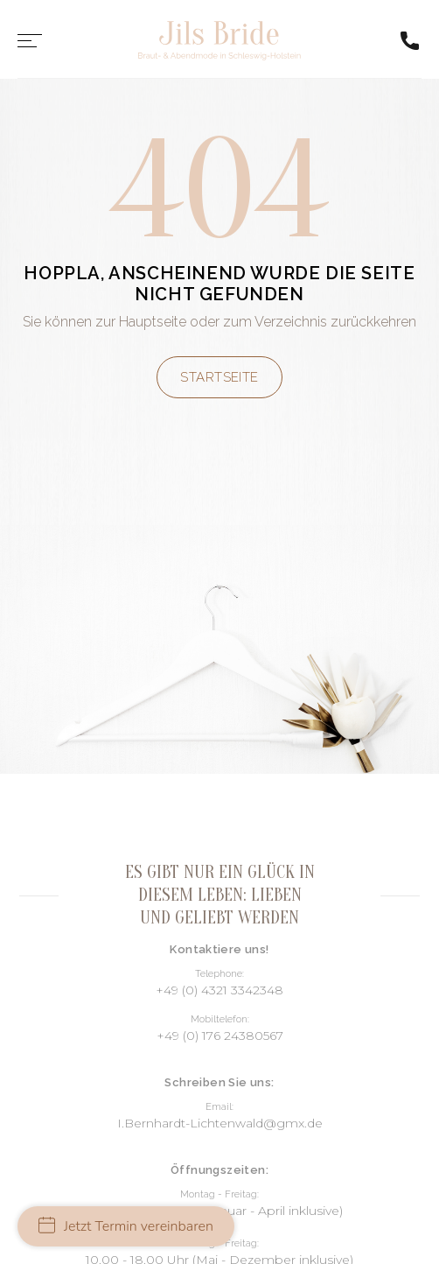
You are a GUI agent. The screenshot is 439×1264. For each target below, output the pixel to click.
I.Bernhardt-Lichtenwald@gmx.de (220, 1123)
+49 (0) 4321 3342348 (219, 990)
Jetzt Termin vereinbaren (125, 1226)
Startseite (219, 377)
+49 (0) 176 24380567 (220, 1035)
